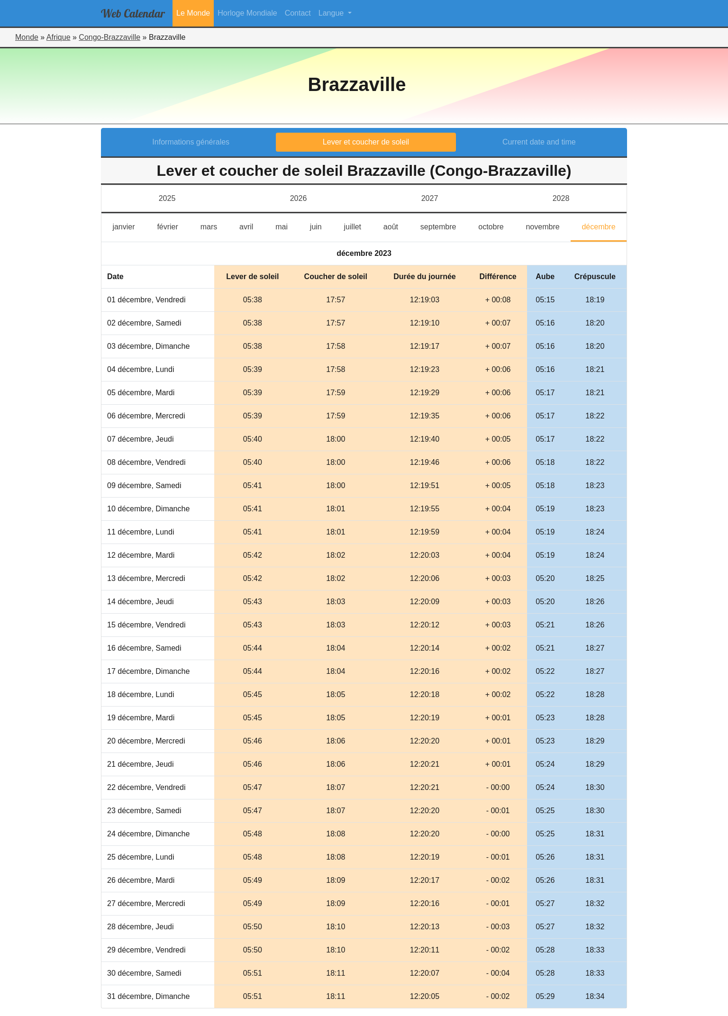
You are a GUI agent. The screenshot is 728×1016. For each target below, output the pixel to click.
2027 (429, 198)
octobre (496, 226)
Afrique (58, 37)
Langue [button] (332, 13)
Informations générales (190, 142)
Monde (26, 37)
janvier (129, 226)
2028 (561, 198)
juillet (358, 226)
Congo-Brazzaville (109, 37)
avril (251, 226)
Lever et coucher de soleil (366, 142)
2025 (167, 198)
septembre (443, 226)
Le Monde (193, 13)
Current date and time (539, 142)
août (396, 226)
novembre (548, 226)
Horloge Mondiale (247, 13)
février (173, 226)
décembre (604, 226)
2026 (298, 198)
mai (287, 226)
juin (321, 226)
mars (214, 226)
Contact (298, 13)
